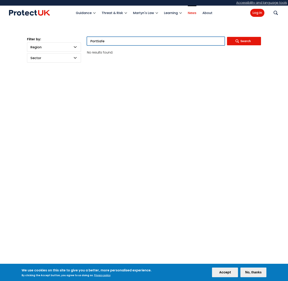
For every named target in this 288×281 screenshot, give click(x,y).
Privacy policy (102, 276)
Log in (257, 12)
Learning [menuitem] (173, 15)
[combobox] (54, 47)
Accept (225, 273)
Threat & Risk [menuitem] (114, 15)
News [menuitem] (192, 13)
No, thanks (253, 273)
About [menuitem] (207, 13)
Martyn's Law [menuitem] (145, 15)
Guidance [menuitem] (86, 15)
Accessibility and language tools (261, 2)
